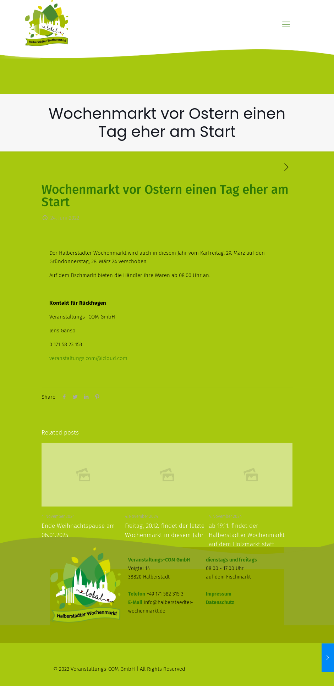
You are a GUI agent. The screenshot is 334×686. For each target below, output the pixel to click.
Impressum (218, 594)
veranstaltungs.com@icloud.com (88, 358)
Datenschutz (220, 602)
